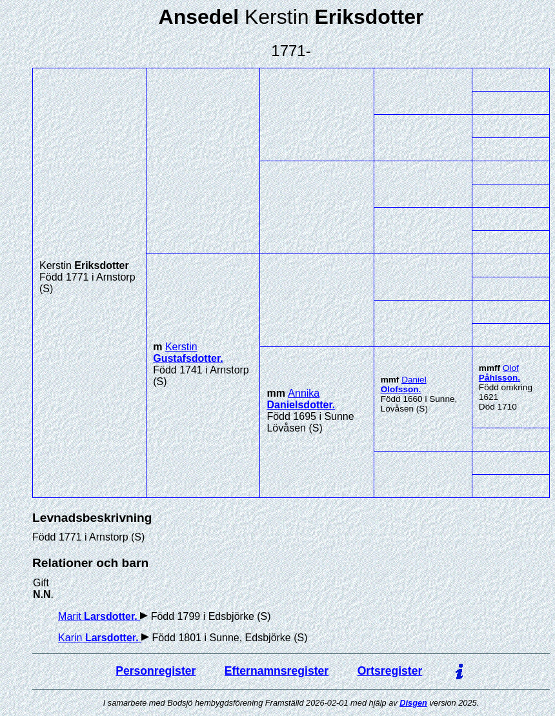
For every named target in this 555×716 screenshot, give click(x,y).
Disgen (413, 703)
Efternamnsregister (276, 670)
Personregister (156, 670)
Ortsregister (390, 670)
